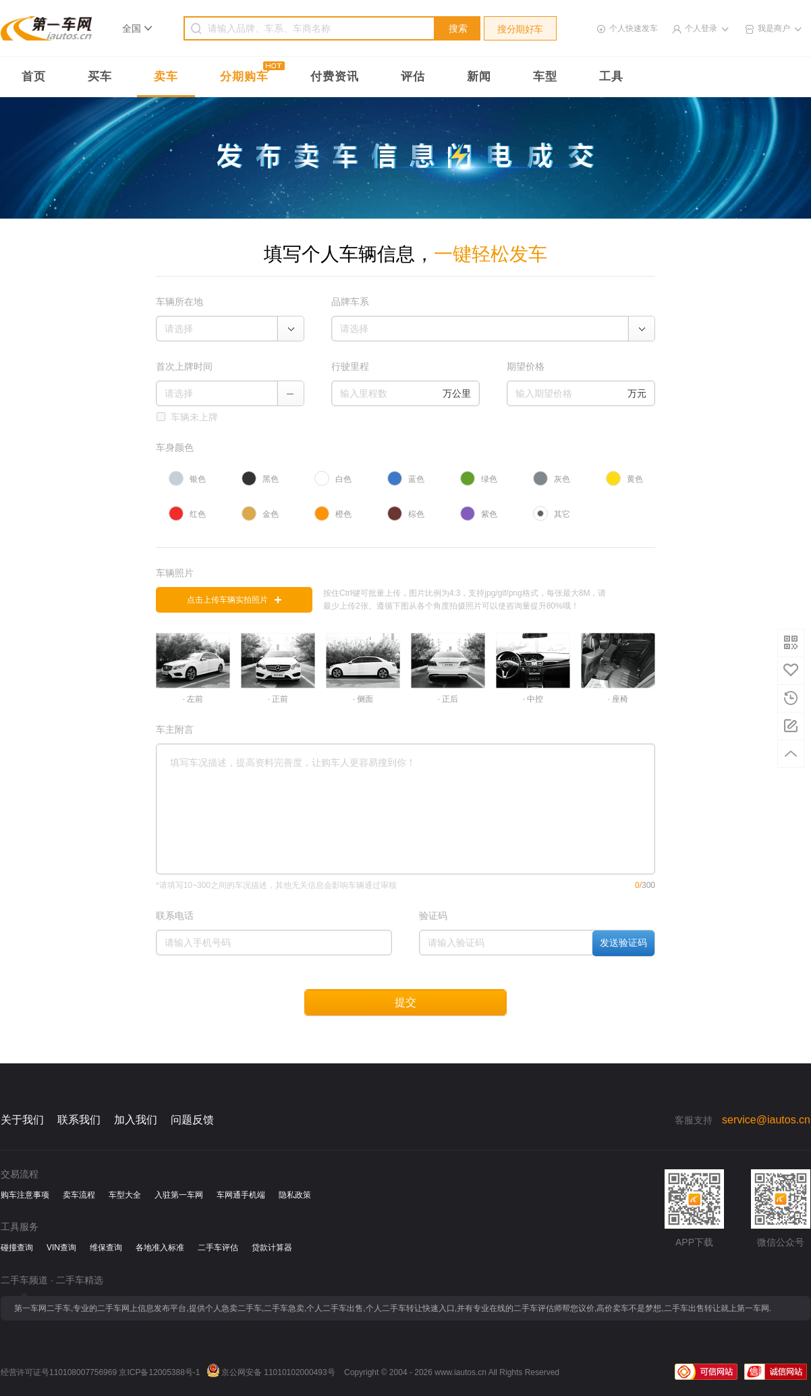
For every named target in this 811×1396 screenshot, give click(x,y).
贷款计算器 (272, 1247)
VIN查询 (61, 1247)
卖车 (166, 76)
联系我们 (79, 1119)
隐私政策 (295, 1195)
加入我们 (135, 1119)
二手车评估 (218, 1247)
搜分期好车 (520, 29)
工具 (611, 76)
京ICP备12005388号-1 (159, 1372)
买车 (100, 76)
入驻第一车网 (179, 1195)
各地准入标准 (160, 1247)
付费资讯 (334, 76)
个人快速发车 (633, 28)
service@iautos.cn (766, 1119)
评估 (413, 76)
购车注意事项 (25, 1195)
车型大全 (125, 1195)
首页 (34, 76)
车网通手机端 (241, 1195)
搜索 (458, 28)
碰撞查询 (17, 1247)
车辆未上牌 (194, 417)
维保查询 (106, 1247)
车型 (545, 76)
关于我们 (22, 1119)
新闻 (479, 76)
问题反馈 (192, 1119)
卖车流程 (79, 1195)
